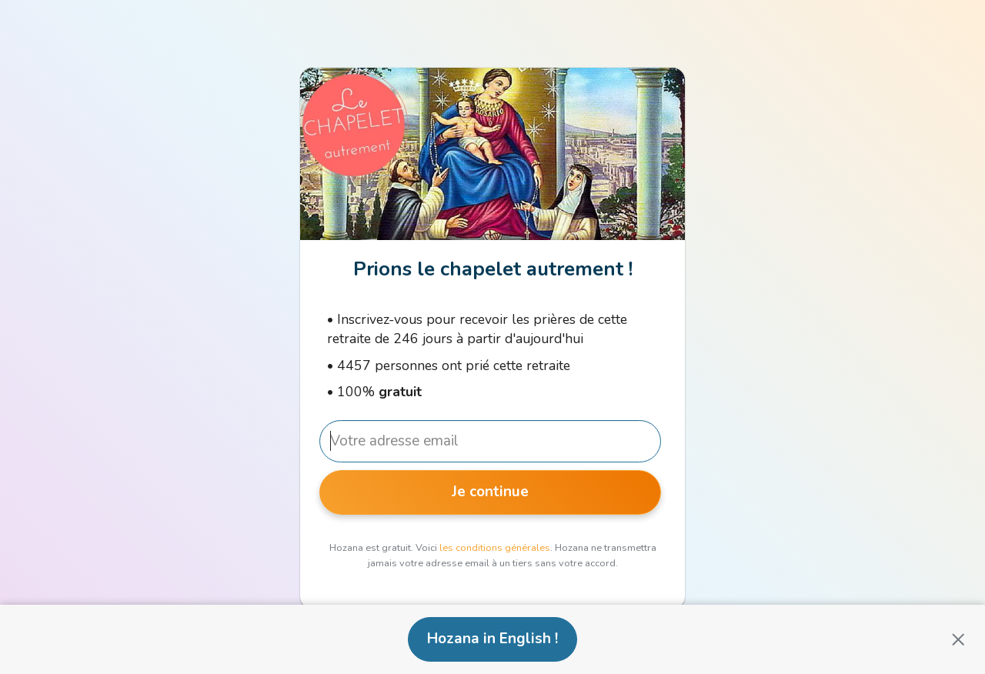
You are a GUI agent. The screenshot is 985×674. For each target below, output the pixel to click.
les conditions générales (494, 548)
